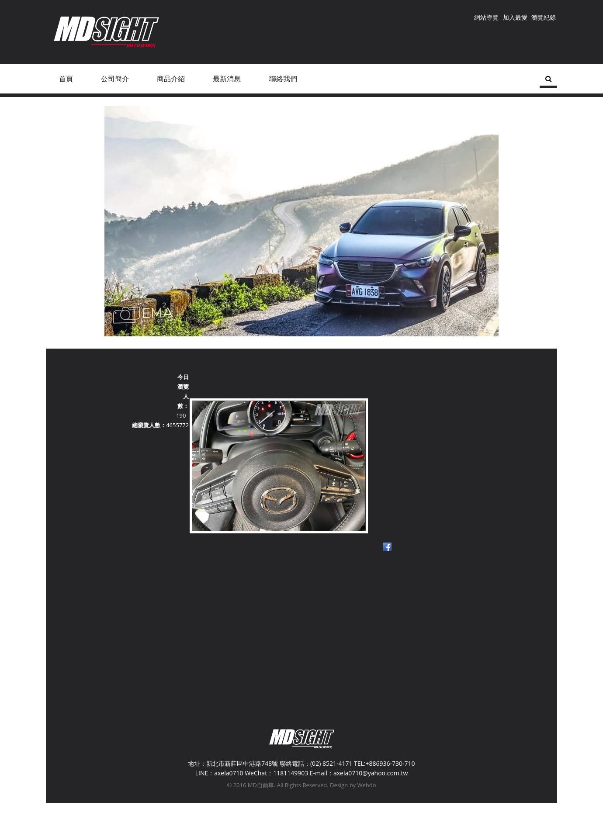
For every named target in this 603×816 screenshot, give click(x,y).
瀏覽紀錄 (543, 17)
